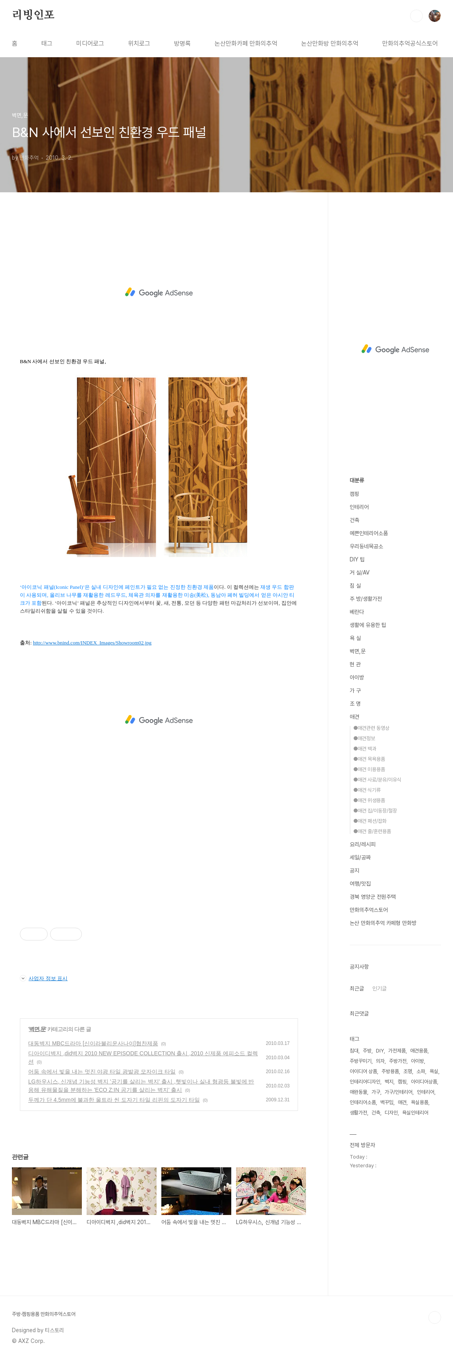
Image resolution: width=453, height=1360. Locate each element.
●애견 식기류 (367, 790)
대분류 (357, 480)
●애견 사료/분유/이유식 (377, 780)
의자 (380, 1061)
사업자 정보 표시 (44, 978)
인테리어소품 (363, 1102)
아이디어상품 (424, 1082)
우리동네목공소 (366, 546)
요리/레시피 (363, 844)
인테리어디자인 (365, 1082)
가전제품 (397, 1051)
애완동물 (358, 1092)
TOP (434, 1317)
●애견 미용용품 (369, 769)
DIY (380, 1051)
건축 (354, 520)
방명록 (182, 43)
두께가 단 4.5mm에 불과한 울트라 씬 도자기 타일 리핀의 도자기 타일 (114, 1100)
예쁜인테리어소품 (369, 533)
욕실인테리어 (415, 1113)
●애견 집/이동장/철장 (375, 811)
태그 (46, 43)
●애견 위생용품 (369, 800)
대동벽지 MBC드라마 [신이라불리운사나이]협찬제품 (93, 1043)
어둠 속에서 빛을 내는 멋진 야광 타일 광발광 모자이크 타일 (102, 1071)
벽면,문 (37, 1029)
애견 (354, 717)
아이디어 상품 (363, 1071)
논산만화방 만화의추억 (329, 43)
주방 (367, 1051)
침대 (354, 1051)
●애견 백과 (364, 749)
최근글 (357, 988)
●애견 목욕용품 (369, 759)
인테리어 (359, 507)
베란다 (357, 612)
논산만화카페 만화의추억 (246, 43)
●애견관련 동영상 (371, 728)
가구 (376, 1092)
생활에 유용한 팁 (368, 625)
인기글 (379, 988)
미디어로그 (90, 43)
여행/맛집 (360, 883)
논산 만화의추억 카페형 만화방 (383, 923)
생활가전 (358, 1113)
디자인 (391, 1113)
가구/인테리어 (398, 1092)
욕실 (434, 1071)
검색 (416, 16)
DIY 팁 (357, 559)
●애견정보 (364, 738)
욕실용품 (419, 1102)
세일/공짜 (360, 857)
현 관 (355, 664)
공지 (354, 870)
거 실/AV (360, 572)
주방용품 (390, 1071)
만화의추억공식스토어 (410, 43)
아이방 (357, 677)
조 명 (355, 703)
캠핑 (354, 494)
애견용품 (419, 1051)
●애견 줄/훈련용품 (372, 831)
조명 (407, 1071)
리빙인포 (33, 15)
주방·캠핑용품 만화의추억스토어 (44, 1314)
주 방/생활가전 (366, 599)
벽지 (389, 1082)
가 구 (355, 690)
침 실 (355, 585)
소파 (420, 1071)
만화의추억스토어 (369, 910)
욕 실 (355, 638)
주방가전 (398, 1061)
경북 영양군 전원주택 (373, 897)
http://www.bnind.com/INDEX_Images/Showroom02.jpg (92, 643)
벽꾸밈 (386, 1102)
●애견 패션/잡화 (370, 821)
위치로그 (139, 43)
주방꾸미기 (361, 1061)
